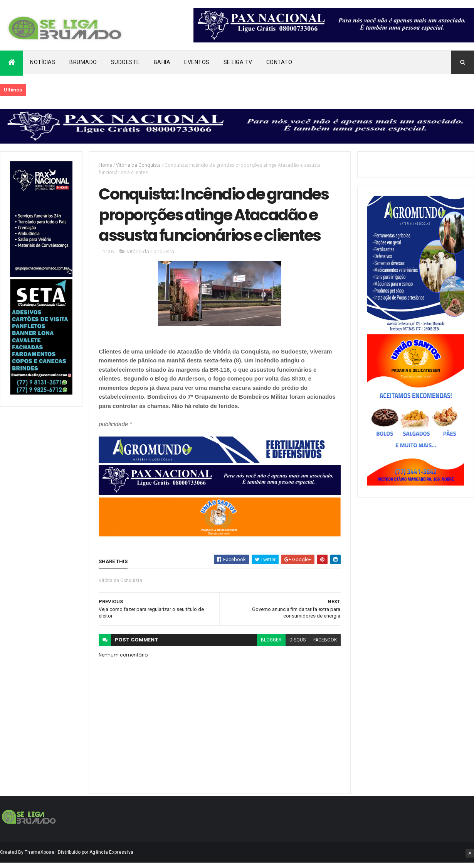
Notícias (42, 62)
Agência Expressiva (111, 852)
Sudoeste (125, 62)
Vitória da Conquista (138, 165)
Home (105, 165)
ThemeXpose (39, 852)
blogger (271, 640)
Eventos (197, 62)
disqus (297, 640)
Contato (279, 62)
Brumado (83, 62)
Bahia (162, 62)
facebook (325, 640)
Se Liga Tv (238, 62)
